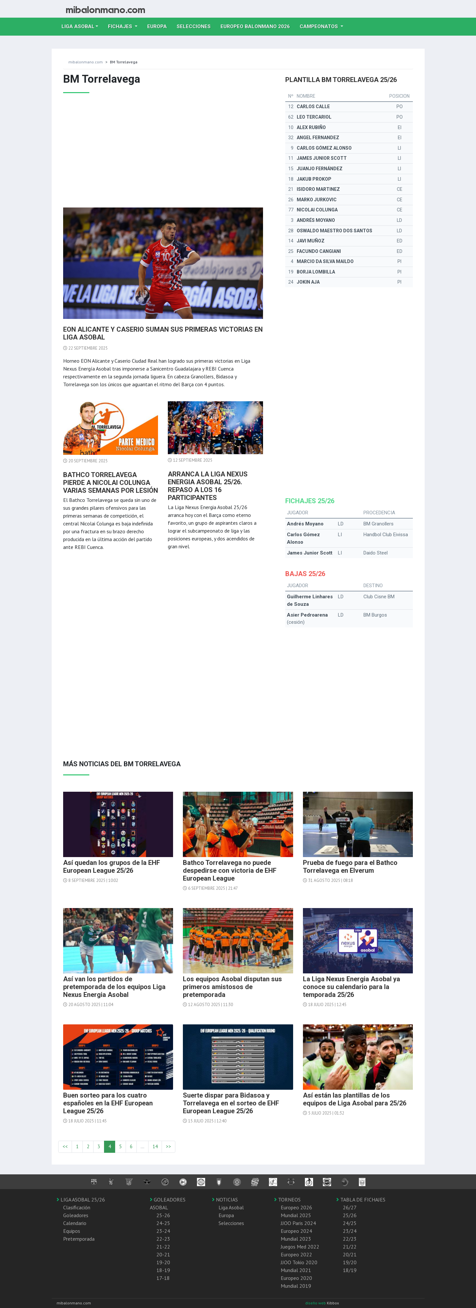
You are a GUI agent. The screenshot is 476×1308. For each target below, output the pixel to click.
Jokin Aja (308, 282)
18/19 (350, 1270)
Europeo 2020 (296, 1278)
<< (65, 1146)
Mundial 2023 (296, 1238)
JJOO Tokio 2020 (299, 1262)
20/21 (350, 1254)
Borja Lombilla (316, 271)
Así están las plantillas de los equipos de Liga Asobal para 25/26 (354, 1099)
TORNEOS (287, 1199)
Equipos (71, 1231)
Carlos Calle (313, 106)
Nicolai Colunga (317, 209)
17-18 (163, 1278)
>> (168, 1146)
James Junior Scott (322, 158)
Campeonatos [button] (319, 26)
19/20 (350, 1262)
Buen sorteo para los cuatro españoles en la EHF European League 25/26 (108, 1103)
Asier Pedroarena (307, 615)
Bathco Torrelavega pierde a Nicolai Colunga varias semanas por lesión (110, 482)
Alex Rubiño (311, 127)
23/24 (350, 1231)
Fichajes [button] (120, 26)
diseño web (316, 1302)
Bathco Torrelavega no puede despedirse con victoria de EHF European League (229, 870)
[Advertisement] (163, 155)
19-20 (163, 1262)
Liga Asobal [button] (78, 26)
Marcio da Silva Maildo (325, 261)
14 (155, 1146)
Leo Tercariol (314, 117)
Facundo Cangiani (319, 251)
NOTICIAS (225, 1199)
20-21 (163, 1254)
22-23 (163, 1238)
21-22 (163, 1246)
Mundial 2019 (296, 1286)
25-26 (163, 1215)
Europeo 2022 (296, 1254)
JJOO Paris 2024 (298, 1223)
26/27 (350, 1207)
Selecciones (196, 25)
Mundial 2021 (296, 1270)
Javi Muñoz (311, 240)
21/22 (350, 1246)
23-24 (163, 1231)
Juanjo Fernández (320, 168)
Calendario (74, 1223)
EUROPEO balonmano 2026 (257, 25)
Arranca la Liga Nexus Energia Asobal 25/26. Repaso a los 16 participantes (208, 486)
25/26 (350, 1215)
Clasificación (76, 1207)
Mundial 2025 (296, 1215)
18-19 (163, 1270)
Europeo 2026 (296, 1207)
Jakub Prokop (314, 179)
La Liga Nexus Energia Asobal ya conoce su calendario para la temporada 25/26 (351, 987)
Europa (159, 25)
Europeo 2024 (296, 1231)
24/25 (350, 1223)
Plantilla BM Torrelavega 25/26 (341, 80)
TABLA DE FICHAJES (360, 1199)
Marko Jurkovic (317, 199)
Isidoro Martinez (318, 189)
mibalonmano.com (85, 61)
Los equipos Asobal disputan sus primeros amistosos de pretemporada (232, 987)
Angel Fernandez (318, 137)
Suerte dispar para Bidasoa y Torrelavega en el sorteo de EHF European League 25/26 (231, 1103)
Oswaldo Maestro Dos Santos (334, 230)
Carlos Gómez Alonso (324, 148)
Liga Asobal (231, 1207)
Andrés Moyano (316, 220)
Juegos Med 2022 (300, 1246)
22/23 (350, 1238)
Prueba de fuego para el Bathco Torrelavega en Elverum (350, 866)
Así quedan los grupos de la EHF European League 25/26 (111, 866)
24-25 (163, 1223)
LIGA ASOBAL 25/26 (81, 1199)
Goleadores (75, 1215)
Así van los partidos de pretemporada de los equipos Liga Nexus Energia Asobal (114, 987)
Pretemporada (79, 1238)
